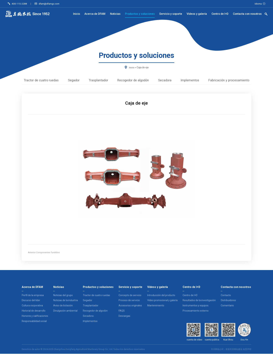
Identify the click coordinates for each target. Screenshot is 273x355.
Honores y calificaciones (35, 317)
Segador (67, 81)
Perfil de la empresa (33, 296)
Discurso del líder (31, 301)
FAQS (122, 312)
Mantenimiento (155, 306)
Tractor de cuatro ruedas (32, 81)
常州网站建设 (236, 350)
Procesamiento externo (196, 312)
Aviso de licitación (63, 306)
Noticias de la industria (65, 301)
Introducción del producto (161, 296)
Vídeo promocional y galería (162, 301)
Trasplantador (94, 81)
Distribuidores (228, 301)
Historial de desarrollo (33, 312)
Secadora (168, 81)
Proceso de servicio (129, 301)
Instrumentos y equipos (195, 306)
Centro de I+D (190, 296)
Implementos (195, 81)
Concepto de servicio (130, 296)
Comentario (227, 306)
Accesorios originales (130, 306)
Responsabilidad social (34, 322)
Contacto (226, 296)
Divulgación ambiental (65, 312)
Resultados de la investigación (199, 301)
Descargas (124, 317)
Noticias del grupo (63, 296)
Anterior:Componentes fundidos (44, 254)
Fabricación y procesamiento (238, 81)
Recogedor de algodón (133, 81)
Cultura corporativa (32, 306)
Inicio (131, 67)
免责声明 (247, 350)
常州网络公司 (217, 350)
